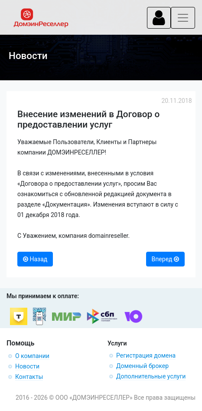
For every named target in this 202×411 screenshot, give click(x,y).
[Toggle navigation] (159, 18)
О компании (32, 355)
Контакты (29, 376)
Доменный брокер (142, 365)
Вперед (165, 259)
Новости (27, 366)
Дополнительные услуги (151, 376)
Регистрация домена (146, 355)
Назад (35, 259)
